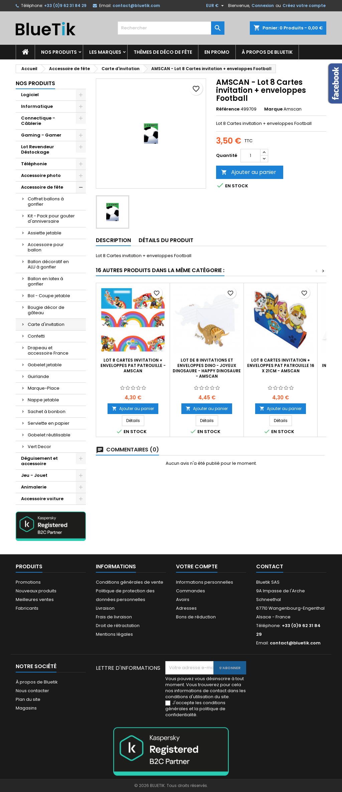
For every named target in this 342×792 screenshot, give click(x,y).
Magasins (26, 708)
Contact (269, 566)
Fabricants (27, 608)
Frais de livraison (114, 617)
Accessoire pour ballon (46, 247)
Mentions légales (114, 634)
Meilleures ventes (35, 599)
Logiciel (30, 94)
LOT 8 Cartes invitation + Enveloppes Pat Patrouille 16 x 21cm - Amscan (280, 365)
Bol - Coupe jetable (49, 295)
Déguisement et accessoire (39, 461)
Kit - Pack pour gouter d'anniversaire (51, 218)
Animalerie (33, 487)
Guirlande (38, 376)
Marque (273, 109)
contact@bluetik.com (136, 5)
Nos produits (59, 52)
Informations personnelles (204, 582)
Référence (227, 109)
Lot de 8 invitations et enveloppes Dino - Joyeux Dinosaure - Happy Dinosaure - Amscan (207, 368)
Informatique (37, 106)
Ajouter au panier (248, 172)
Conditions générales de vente (129, 582)
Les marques (105, 52)
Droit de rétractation (118, 625)
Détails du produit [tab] (166, 240)
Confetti (36, 336)
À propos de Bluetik (267, 52)
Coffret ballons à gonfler (46, 201)
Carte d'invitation (46, 324)
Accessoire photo (41, 175)
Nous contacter (32, 690)
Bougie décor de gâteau (46, 310)
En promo (216, 52)
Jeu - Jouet (34, 475)
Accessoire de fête (42, 187)
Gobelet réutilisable (49, 435)
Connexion (262, 5)
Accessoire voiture (42, 499)
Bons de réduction (196, 617)
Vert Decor (39, 446)
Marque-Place (43, 388)
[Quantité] (250, 155)
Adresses (186, 608)
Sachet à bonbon (46, 411)
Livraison (105, 608)
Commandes (190, 591)
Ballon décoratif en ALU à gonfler (48, 264)
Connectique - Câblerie (38, 121)
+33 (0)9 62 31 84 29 (65, 5)
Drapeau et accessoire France (48, 350)
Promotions (28, 582)
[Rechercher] (171, 28)
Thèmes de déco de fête (163, 52)
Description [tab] (113, 240)
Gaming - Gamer (41, 135)
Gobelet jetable (45, 365)
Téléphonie (34, 164)
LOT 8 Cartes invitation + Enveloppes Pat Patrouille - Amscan (133, 365)
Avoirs (182, 599)
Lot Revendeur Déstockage (37, 149)
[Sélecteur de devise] (215, 5)
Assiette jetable (44, 233)
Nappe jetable (43, 400)
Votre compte (196, 566)
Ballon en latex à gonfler (45, 281)
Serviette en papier (48, 423)
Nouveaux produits (36, 591)
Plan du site (28, 699)
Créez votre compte (304, 5)
